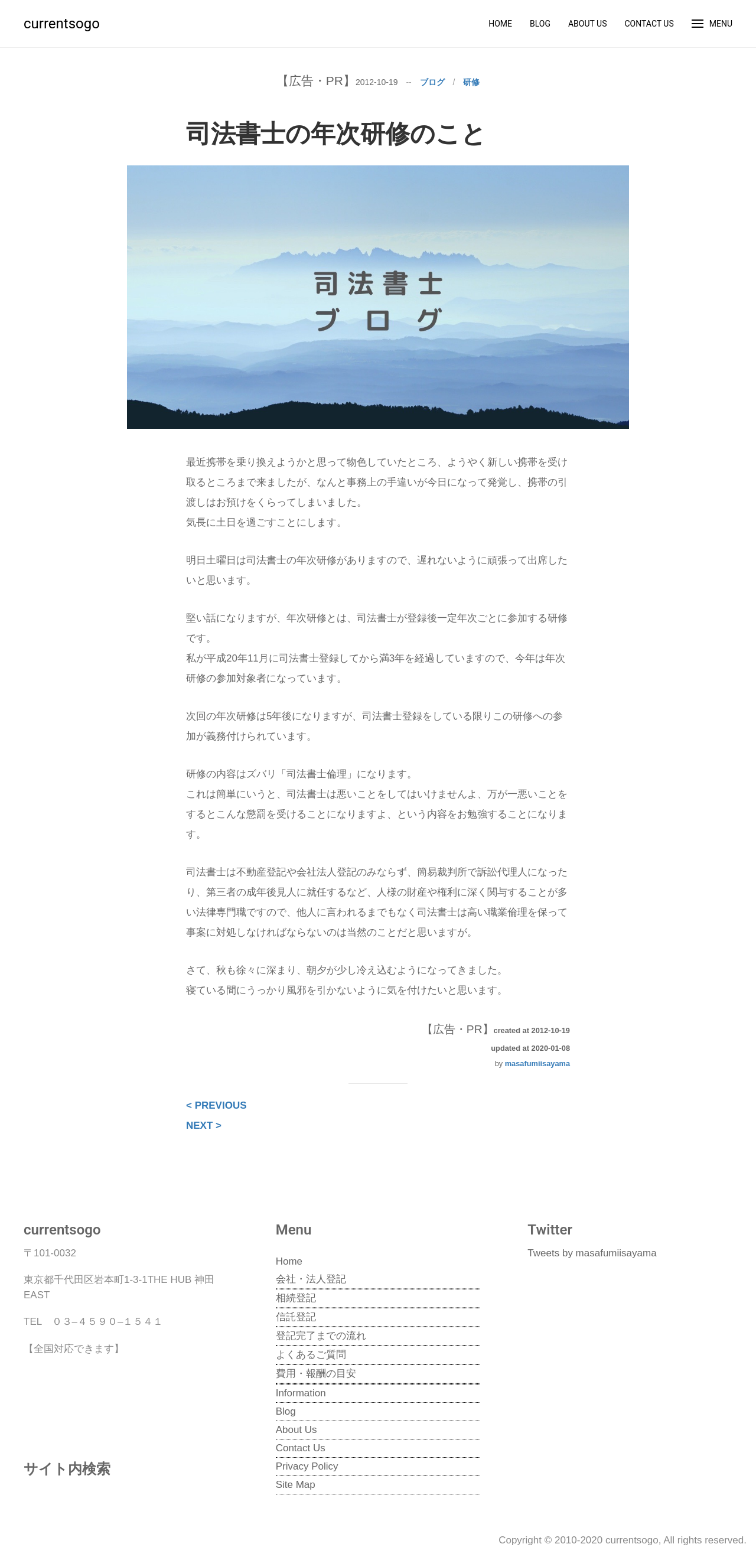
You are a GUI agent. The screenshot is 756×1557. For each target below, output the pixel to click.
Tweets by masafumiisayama (591, 1253)
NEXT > (203, 1125)
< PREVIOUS (216, 1105)
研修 (471, 82)
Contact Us (648, 23)
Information (301, 1393)
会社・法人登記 (311, 1279)
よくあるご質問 (311, 1354)
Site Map (295, 1484)
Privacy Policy (307, 1466)
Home (500, 23)
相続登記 (296, 1298)
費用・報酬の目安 (316, 1373)
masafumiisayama (537, 1063)
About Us (587, 23)
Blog (540, 23)
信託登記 (296, 1317)
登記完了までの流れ (321, 1335)
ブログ (432, 82)
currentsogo (62, 23)
